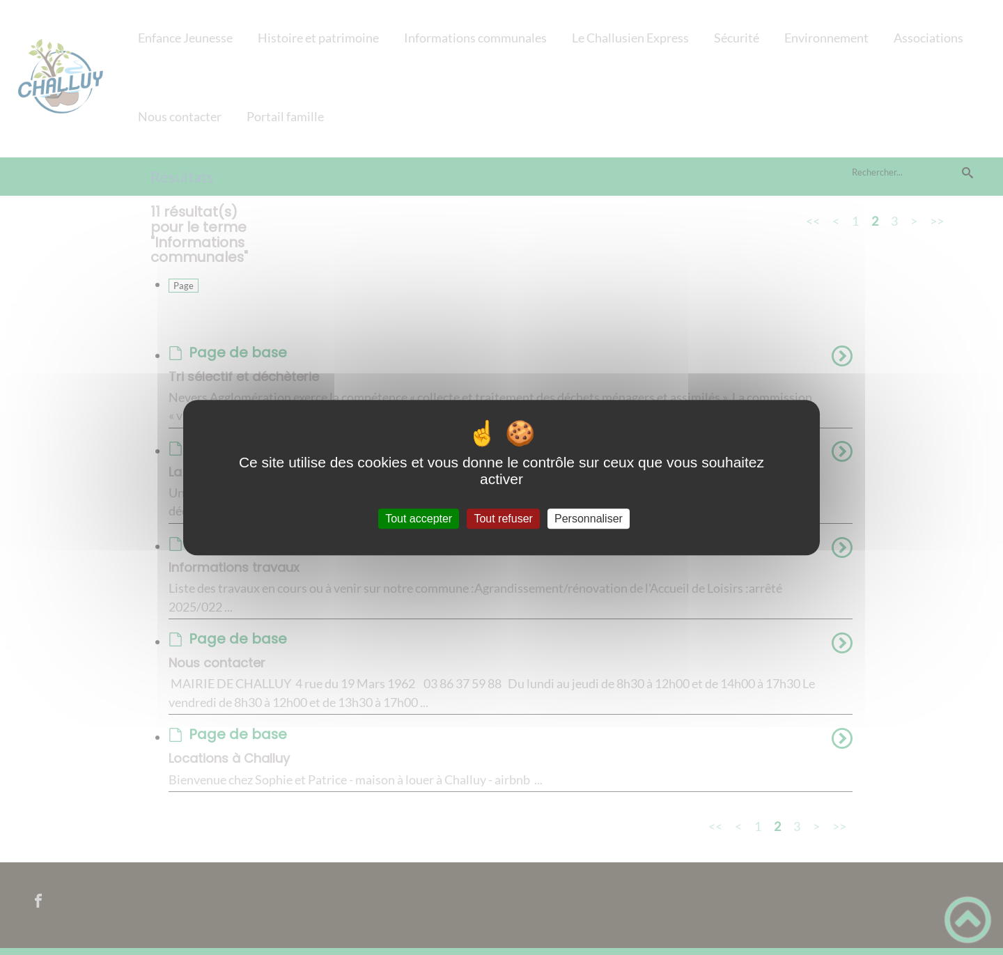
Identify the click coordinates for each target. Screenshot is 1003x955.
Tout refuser (503, 519)
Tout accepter (418, 519)
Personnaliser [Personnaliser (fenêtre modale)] (588, 519)
